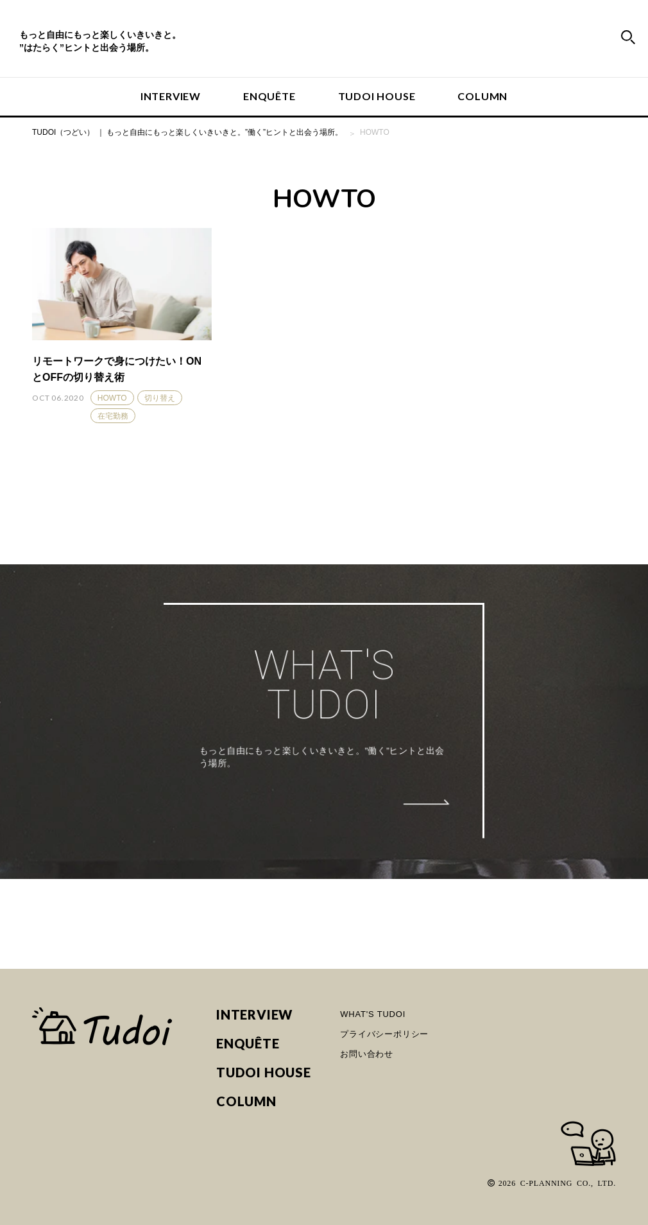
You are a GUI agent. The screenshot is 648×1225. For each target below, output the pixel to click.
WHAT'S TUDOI (372, 1014)
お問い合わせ (366, 1054)
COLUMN (482, 96)
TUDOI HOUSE (377, 96)
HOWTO (112, 398)
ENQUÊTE (269, 96)
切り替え (159, 398)
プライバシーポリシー (384, 1034)
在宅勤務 (113, 416)
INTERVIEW (171, 96)
